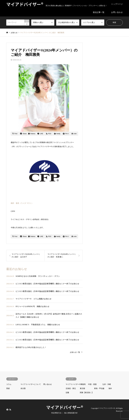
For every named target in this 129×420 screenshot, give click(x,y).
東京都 (82, 388)
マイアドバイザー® (64, 407)
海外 (110, 388)
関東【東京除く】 (86, 392)
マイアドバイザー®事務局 (76, 384)
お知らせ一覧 (75, 352)
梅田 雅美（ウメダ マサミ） (22, 203)
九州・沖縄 (106, 384)
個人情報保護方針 (71, 413)
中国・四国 (92, 384)
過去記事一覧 (98, 12)
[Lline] (40, 134)
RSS (10, 409)
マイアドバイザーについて (31, 384)
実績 (8, 388)
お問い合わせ (117, 12)
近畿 (67, 392)
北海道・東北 (71, 388)
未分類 (23, 388)
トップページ (117, 4)
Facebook (7, 409)
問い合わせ (47, 384)
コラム (8, 384)
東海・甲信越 (99, 388)
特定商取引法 (56, 413)
